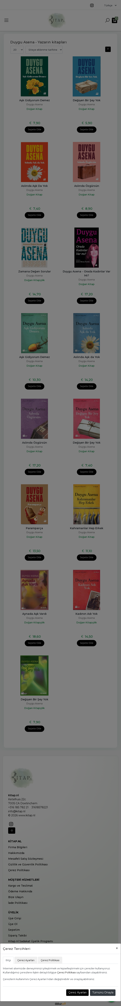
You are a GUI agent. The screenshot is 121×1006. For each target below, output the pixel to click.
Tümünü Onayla (102, 992)
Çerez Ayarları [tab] (25, 960)
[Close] (117, 948)
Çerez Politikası (66, 972)
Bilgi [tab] (8, 960)
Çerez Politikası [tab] (50, 960)
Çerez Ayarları (77, 992)
